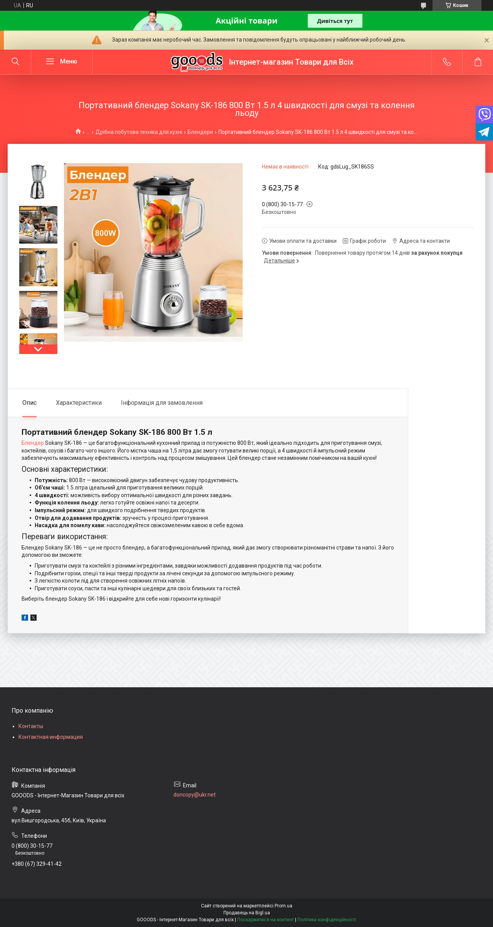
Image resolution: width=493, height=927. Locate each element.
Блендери (200, 132)
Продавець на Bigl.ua (246, 912)
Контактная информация (50, 737)
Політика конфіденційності (326, 919)
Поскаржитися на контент (265, 919)
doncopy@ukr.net (194, 795)
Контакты (30, 726)
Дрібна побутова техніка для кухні (139, 132)
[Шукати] (15, 62)
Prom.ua (283, 906)
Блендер (33, 443)
